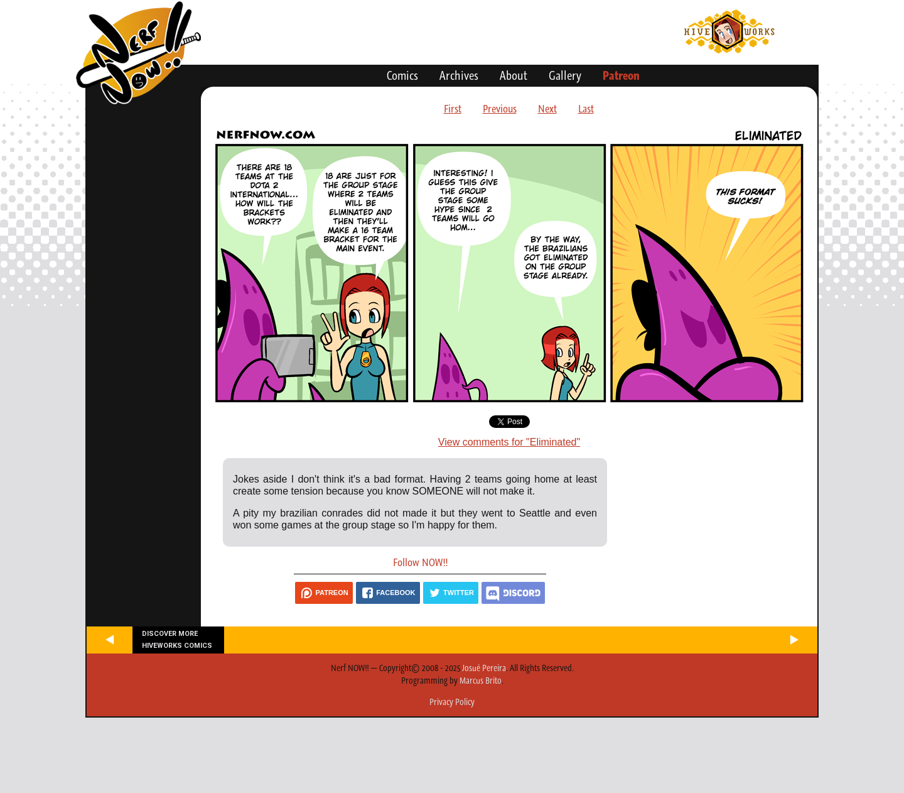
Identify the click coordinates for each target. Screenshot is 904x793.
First (452, 109)
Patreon (621, 75)
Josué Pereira (484, 668)
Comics (402, 75)
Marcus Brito (481, 680)
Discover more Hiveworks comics (177, 640)
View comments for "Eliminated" (509, 442)
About (513, 75)
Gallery (565, 75)
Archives (458, 75)
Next (547, 109)
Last (586, 109)
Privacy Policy (452, 702)
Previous (500, 109)
